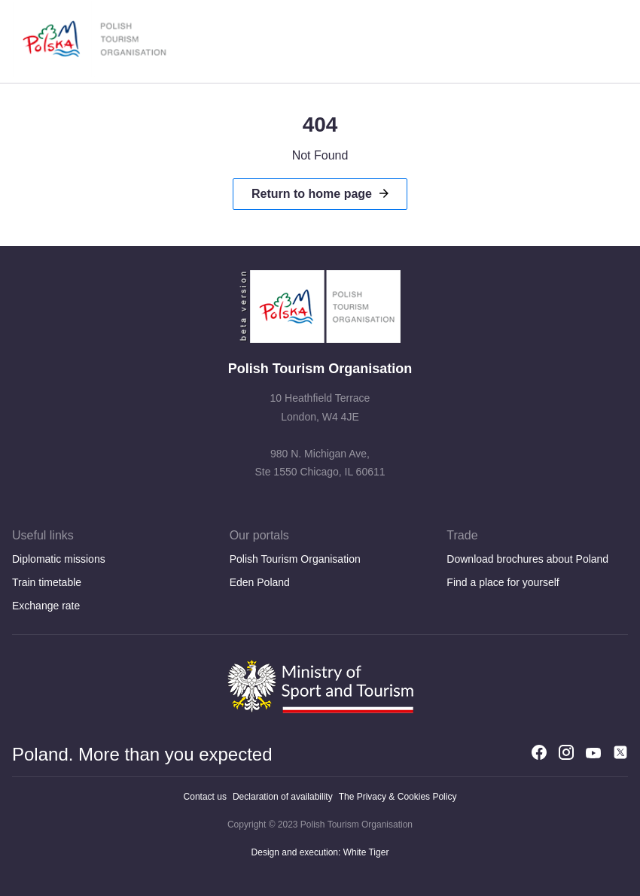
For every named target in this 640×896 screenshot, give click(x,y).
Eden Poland (260, 582)
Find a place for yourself (502, 582)
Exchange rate (46, 606)
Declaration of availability (283, 796)
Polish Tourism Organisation (295, 559)
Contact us (205, 796)
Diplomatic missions (58, 559)
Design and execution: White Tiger (320, 852)
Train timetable (46, 582)
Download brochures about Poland (527, 559)
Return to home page (311, 193)
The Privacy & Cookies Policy (398, 796)
